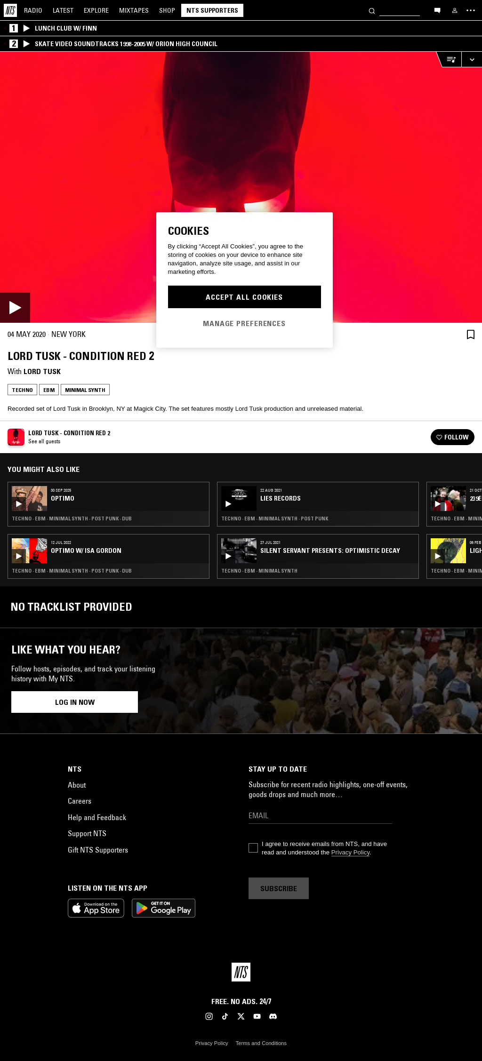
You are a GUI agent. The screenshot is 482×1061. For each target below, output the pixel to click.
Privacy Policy (350, 852)
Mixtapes (134, 10)
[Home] (10, 10)
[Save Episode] (470, 334)
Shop (167, 10)
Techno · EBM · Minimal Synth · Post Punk (274, 518)
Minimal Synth (85, 389)
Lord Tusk (42, 371)
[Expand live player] (471, 59)
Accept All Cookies (244, 297)
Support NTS (87, 833)
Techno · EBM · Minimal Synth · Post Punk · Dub (72, 518)
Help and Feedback (97, 817)
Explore (96, 10)
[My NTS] (454, 10)
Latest (63, 10)
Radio (33, 10)
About (77, 785)
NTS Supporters (212, 10)
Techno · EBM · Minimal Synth (259, 570)
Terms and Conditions (261, 1043)
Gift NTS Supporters (98, 849)
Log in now (75, 702)
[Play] (241, 187)
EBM (49, 389)
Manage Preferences (244, 323)
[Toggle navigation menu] (470, 10)
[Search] (371, 10)
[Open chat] (437, 10)
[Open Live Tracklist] (448, 59)
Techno (22, 389)
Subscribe (278, 888)
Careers (79, 801)
